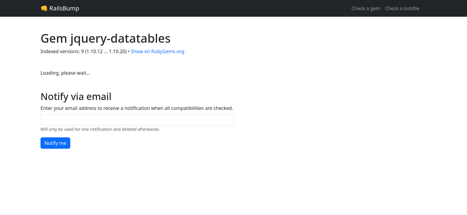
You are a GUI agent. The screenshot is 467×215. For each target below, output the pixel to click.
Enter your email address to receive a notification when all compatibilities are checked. (137, 108)
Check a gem (365, 8)
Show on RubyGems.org (157, 51)
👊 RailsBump (60, 8)
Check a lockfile (402, 8)
